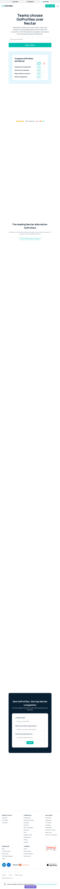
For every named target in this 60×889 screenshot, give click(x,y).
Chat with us (27, 856)
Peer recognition (28, 827)
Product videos (6, 851)
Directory (26, 825)
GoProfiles (5, 820)
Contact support (28, 853)
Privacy (4, 875)
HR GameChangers (7, 856)
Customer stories (50, 830)
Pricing (26, 840)
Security (26, 842)
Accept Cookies (30, 887)
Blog (3, 849)
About (25, 849)
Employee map (28, 835)
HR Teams (48, 822)
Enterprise (48, 818)
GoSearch (5, 822)
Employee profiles (29, 820)
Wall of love (48, 832)
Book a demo (50, 6)
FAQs (3, 858)
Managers (48, 825)
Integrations (27, 818)
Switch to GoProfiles (51, 835)
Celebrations (27, 837)
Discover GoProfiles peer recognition (30, 239)
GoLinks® (4, 818)
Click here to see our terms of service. (46, 884)
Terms (10, 875)
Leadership (48, 827)
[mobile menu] (57, 5)
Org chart (26, 822)
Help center (5, 853)
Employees (48, 820)
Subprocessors (19, 875)
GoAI (25, 832)
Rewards (26, 830)
